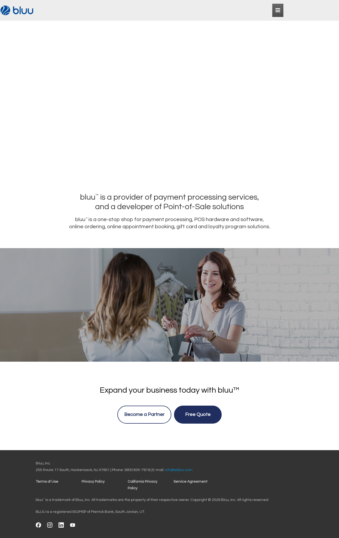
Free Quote (198, 414)
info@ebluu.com (179, 470)
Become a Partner (144, 414)
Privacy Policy (93, 481)
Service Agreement (190, 481)
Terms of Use (47, 481)
